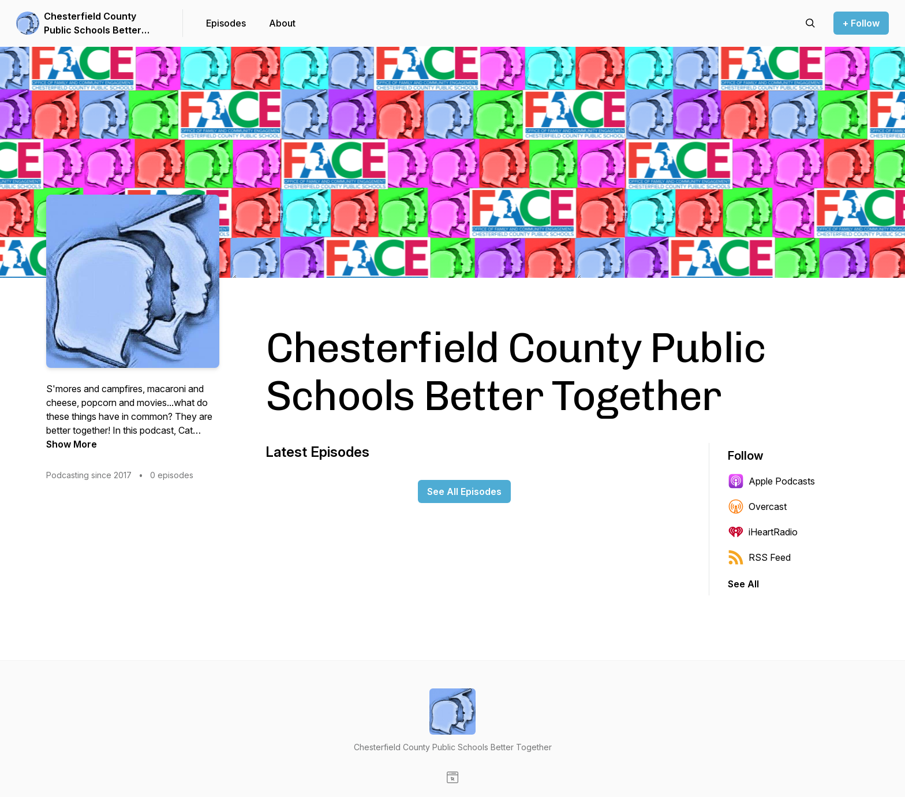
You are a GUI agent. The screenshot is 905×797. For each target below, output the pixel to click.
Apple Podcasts (771, 481)
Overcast (757, 506)
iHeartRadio (763, 532)
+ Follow (861, 23)
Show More (71, 444)
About (282, 23)
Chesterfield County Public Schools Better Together (92, 23)
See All (743, 584)
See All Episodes (464, 491)
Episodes (226, 23)
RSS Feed (759, 557)
